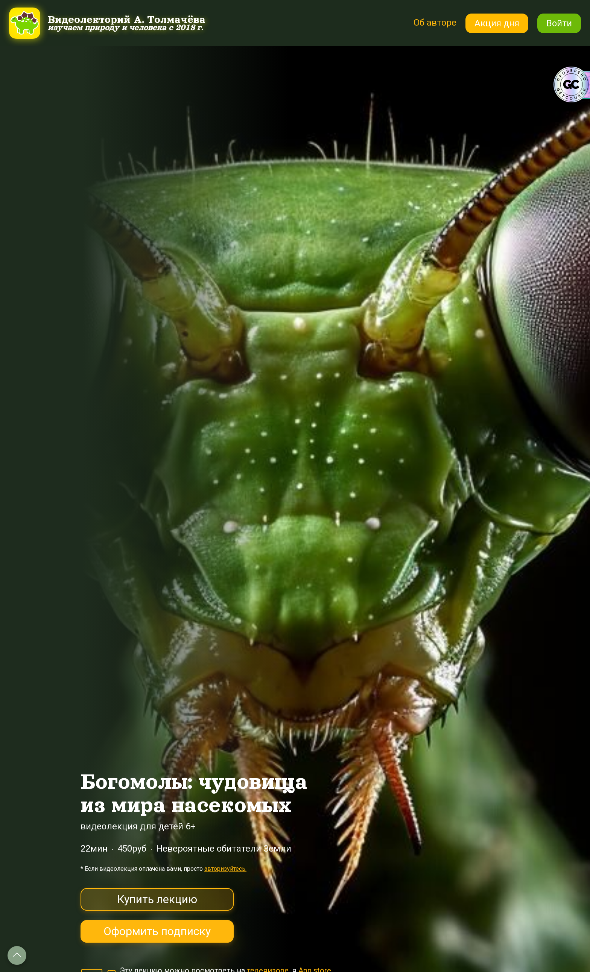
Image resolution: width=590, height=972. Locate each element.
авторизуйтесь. (225, 868)
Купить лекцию (157, 899)
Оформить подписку (157, 931)
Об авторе (435, 22)
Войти (559, 23)
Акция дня (496, 23)
